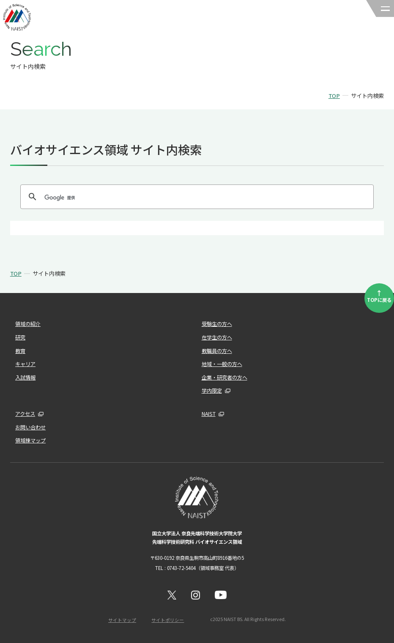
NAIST (209, 414)
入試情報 (25, 377)
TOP (334, 96)
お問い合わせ (30, 427)
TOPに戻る (379, 295)
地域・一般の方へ (222, 364)
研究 (20, 337)
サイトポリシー (167, 620)
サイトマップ (122, 620)
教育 (20, 351)
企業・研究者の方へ (224, 377)
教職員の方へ (217, 351)
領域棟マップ (30, 440)
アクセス (25, 414)
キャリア (25, 364)
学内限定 (212, 390)
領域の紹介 (28, 324)
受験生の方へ (217, 324)
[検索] (195, 198)
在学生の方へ (217, 337)
